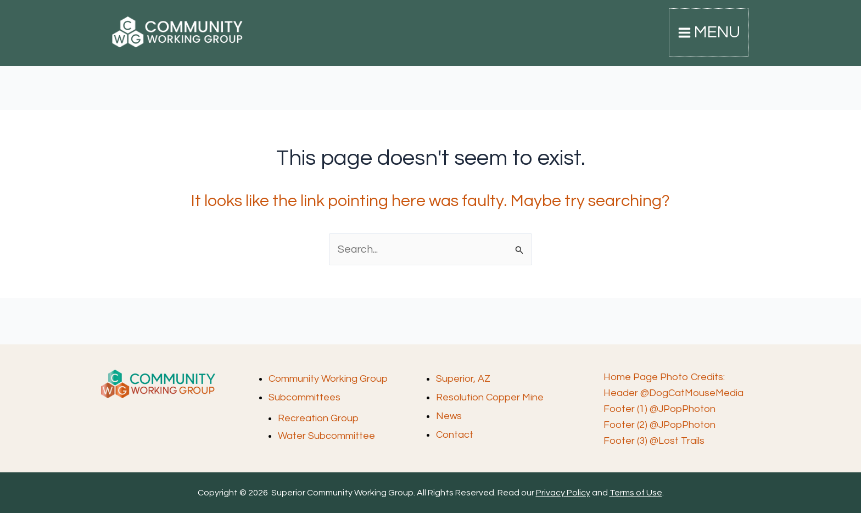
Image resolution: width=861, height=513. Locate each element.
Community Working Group (328, 378)
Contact (454, 433)
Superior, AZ (463, 378)
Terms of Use (636, 492)
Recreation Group (318, 417)
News (449, 415)
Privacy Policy (563, 492)
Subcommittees (304, 397)
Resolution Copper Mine (490, 397)
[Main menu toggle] (709, 34)
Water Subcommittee (326, 436)
